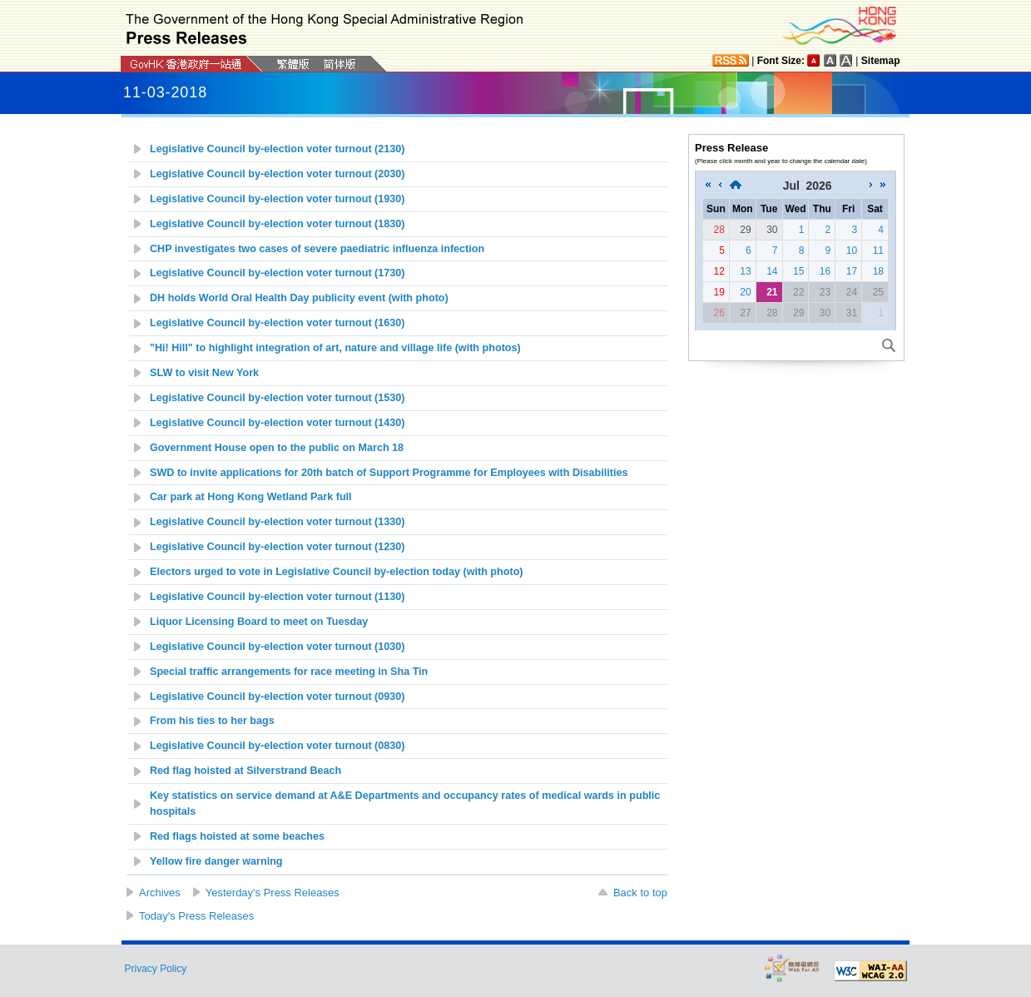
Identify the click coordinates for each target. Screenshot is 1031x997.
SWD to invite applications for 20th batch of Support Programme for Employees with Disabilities (389, 473)
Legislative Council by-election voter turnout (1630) (277, 323)
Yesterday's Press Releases (273, 892)
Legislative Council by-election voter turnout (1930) (277, 199)
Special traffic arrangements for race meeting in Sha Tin (289, 671)
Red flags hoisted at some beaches (237, 836)
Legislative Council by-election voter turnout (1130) (277, 597)
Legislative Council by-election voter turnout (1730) (277, 273)
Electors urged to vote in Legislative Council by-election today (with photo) (336, 572)
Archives (160, 892)
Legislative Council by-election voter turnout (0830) (277, 745)
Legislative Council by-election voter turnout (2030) (277, 174)
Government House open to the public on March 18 (277, 448)
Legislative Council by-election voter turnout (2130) (277, 149)
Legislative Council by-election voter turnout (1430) (277, 423)
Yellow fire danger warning (216, 861)
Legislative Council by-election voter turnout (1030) (277, 646)
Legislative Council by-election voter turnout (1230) (277, 547)
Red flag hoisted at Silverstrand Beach (245, 770)
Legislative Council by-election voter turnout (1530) (277, 398)
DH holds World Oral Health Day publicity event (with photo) (299, 298)
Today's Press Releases (196, 916)
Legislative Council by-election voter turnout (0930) (277, 696)
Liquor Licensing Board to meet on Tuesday (259, 621)
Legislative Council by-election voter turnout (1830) (277, 224)
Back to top (640, 892)
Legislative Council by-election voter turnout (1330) (277, 522)
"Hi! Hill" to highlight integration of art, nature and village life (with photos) (335, 348)
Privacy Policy (156, 969)
